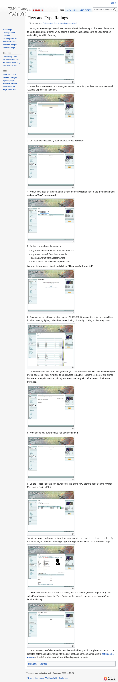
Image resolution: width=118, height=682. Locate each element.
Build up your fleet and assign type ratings (60, 23)
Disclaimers (63, 678)
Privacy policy (32, 678)
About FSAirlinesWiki (48, 678)
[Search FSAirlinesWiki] (105, 9)
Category (32, 664)
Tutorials (43, 664)
